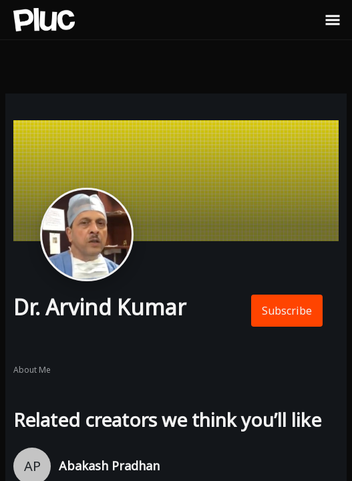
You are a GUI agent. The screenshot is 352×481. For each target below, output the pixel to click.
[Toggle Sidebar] (332, 19)
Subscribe (287, 310)
